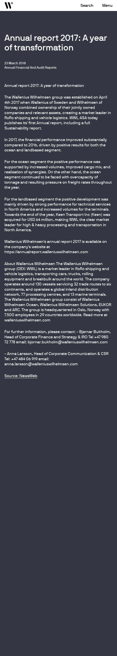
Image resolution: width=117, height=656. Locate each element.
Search (86, 5)
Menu (107, 5)
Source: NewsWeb (20, 375)
